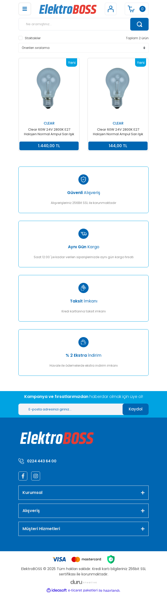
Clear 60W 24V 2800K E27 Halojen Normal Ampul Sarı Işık (118, 131)
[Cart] (137, 9)
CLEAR (49, 123)
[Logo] (68, 9)
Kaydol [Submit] (135, 409)
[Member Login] (111, 9)
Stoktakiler (33, 38)
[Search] (83, 24)
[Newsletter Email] (70, 409)
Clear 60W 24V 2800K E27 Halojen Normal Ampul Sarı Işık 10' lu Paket (49, 131)
